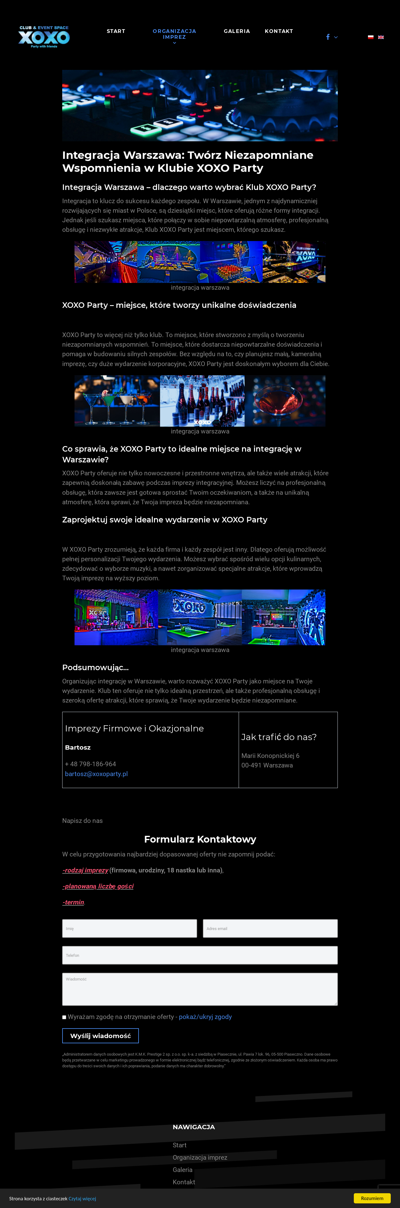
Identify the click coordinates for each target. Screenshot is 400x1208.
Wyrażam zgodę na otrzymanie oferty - (147, 1017)
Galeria (182, 1170)
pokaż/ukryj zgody (205, 1017)
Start (180, 1145)
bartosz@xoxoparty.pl (96, 774)
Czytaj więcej (82, 1198)
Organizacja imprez (200, 1157)
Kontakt (184, 1182)
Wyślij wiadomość (100, 1036)
